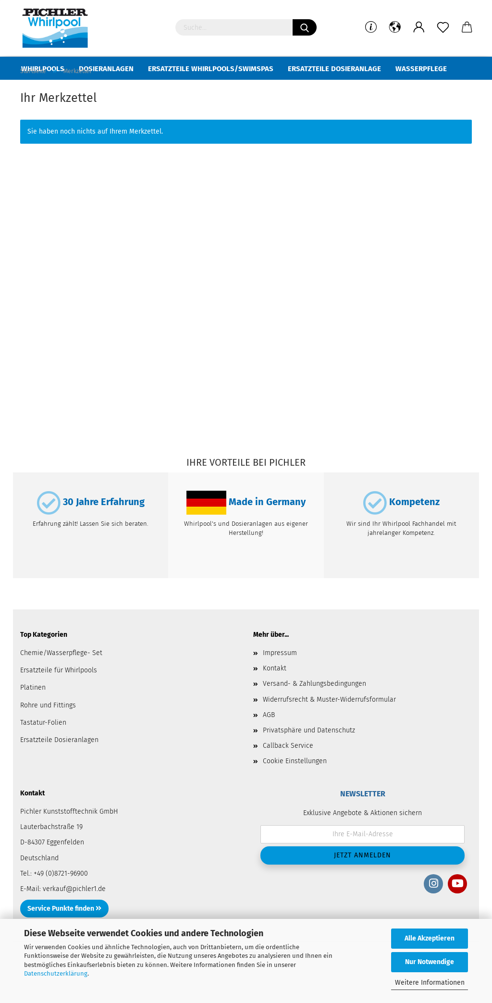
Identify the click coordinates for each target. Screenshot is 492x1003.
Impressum (280, 676)
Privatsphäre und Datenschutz (309, 753)
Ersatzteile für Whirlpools (58, 693)
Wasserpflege (421, 68)
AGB (269, 738)
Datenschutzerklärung (55, 973)
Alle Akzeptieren (430, 938)
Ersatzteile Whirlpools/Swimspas (210, 68)
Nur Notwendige (429, 962)
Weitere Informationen (430, 982)
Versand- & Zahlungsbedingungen (314, 707)
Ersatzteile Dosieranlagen (59, 763)
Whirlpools (42, 68)
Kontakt (274, 691)
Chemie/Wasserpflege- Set (61, 676)
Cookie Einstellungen (295, 784)
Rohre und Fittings (48, 728)
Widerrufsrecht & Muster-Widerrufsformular (329, 722)
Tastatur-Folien (43, 746)
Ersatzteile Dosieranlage (334, 68)
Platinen (33, 710)
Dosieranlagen (106, 68)
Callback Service (288, 769)
